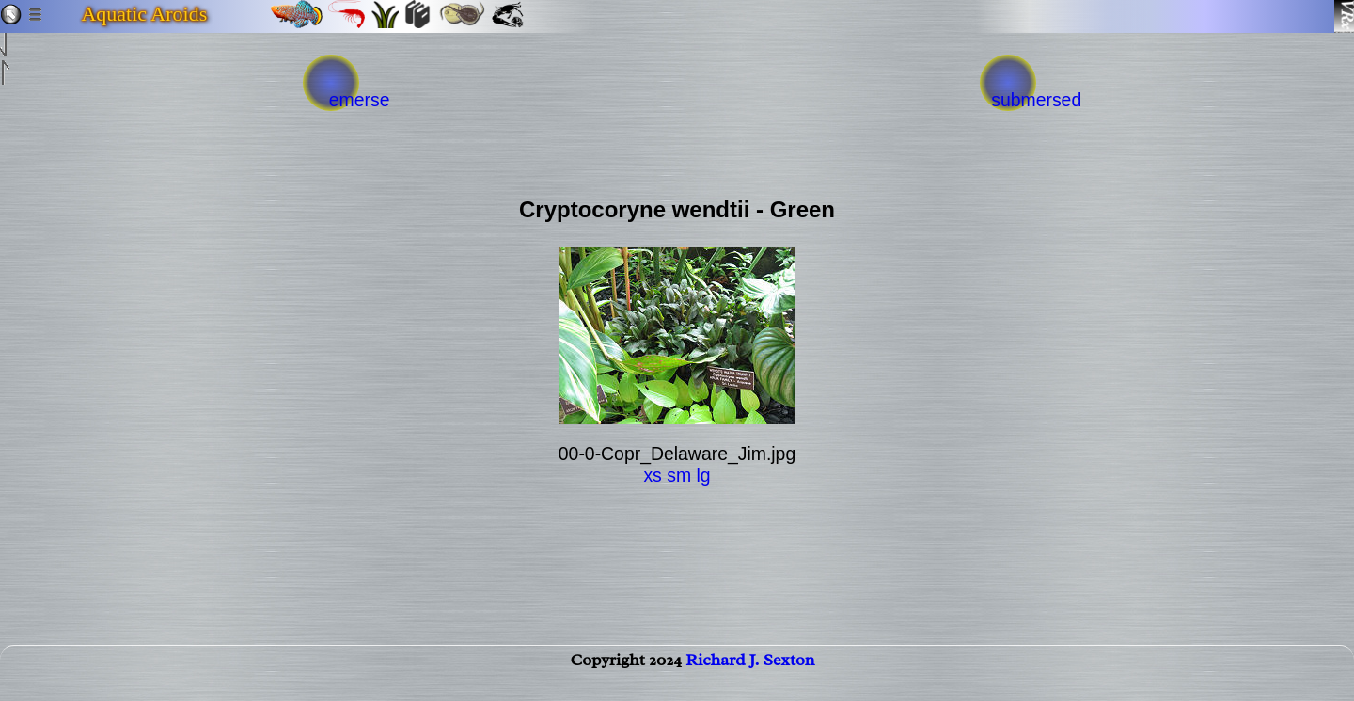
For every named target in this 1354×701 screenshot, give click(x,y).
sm (679, 475)
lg (703, 475)
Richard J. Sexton (749, 678)
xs (652, 475)
